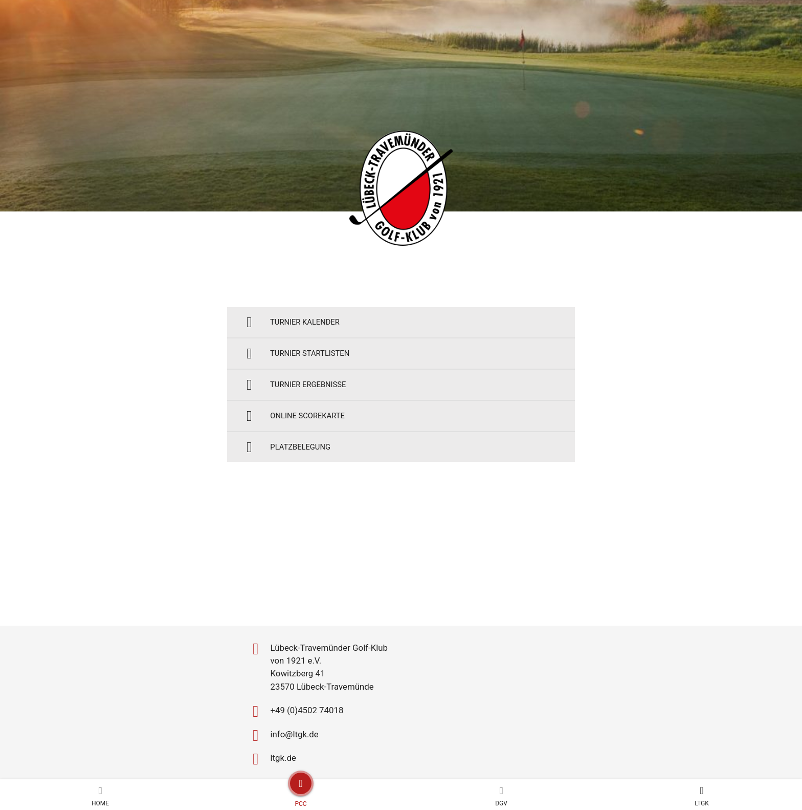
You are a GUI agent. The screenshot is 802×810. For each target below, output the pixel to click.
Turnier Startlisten (301, 360)
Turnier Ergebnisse (299, 395)
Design (453, 758)
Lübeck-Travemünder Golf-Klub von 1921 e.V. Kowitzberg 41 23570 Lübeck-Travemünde (326, 601)
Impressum (356, 758)
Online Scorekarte (298, 431)
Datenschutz (410, 758)
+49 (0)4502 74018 (301, 650)
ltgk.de (273, 701)
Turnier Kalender (295, 324)
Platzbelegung (290, 466)
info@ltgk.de (286, 676)
